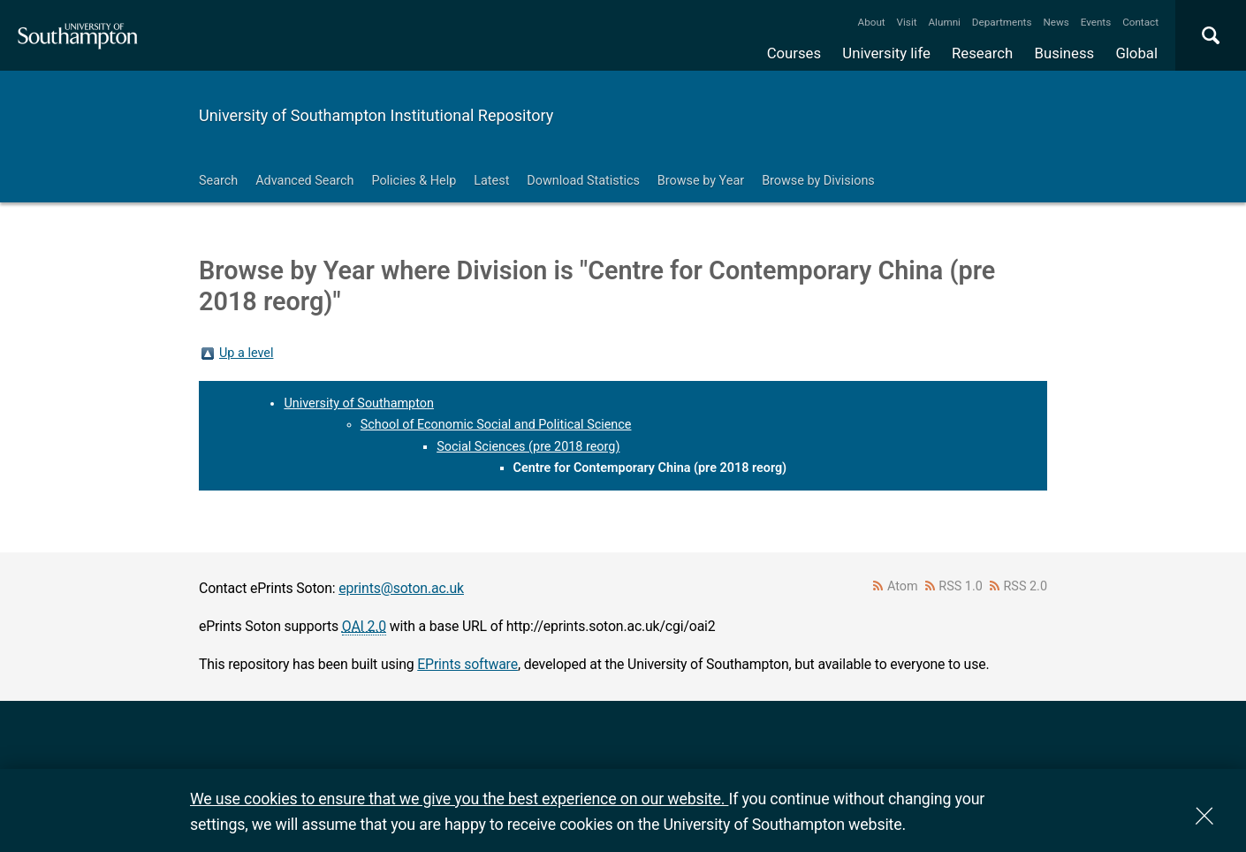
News (1055, 22)
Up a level (246, 353)
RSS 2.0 (1026, 586)
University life (886, 53)
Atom (902, 586)
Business (1065, 53)
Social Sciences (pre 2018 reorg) (528, 446)
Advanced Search (304, 180)
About (871, 22)
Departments (1002, 22)
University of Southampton (359, 403)
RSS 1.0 (960, 586)
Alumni (944, 22)
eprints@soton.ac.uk (401, 588)
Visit (907, 22)
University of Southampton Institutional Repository (376, 115)
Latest (491, 180)
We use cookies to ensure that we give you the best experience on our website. (459, 798)
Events (1096, 22)
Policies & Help (413, 180)
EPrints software (467, 664)
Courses (794, 53)
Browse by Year (700, 180)
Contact (1140, 22)
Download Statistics (583, 180)
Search (218, 180)
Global (1136, 53)
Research (982, 53)
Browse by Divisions (818, 180)
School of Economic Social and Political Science (496, 424)
